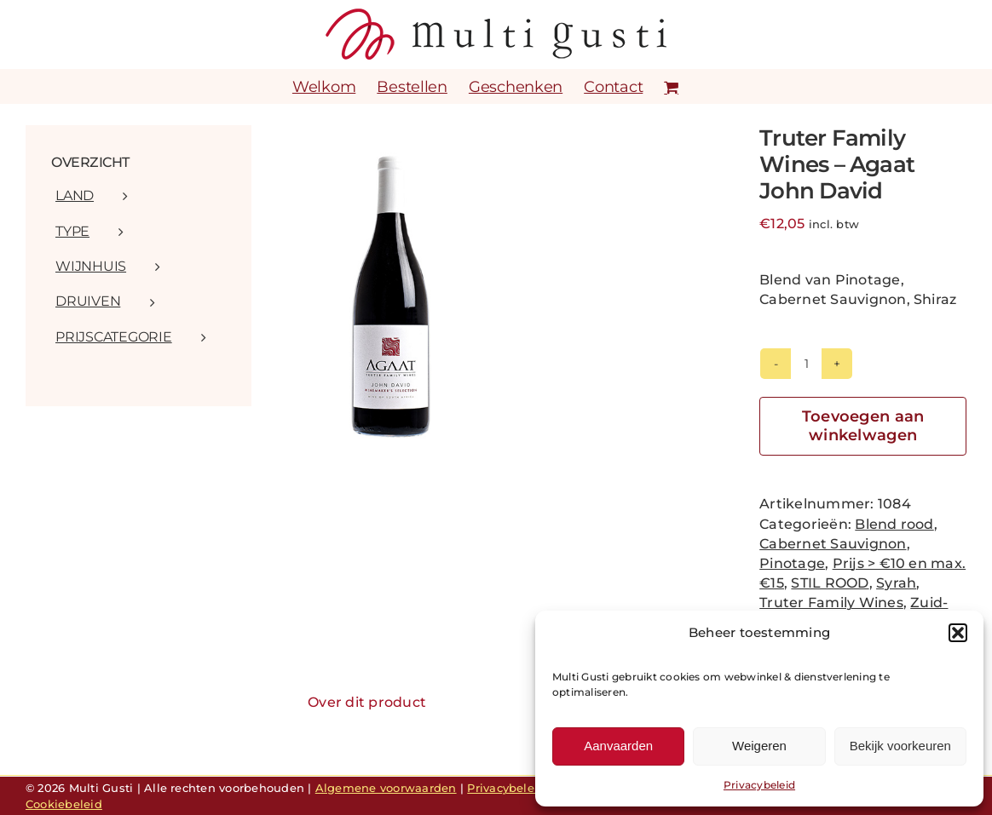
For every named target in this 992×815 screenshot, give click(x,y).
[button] (957, 632)
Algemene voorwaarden (386, 788)
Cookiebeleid (64, 804)
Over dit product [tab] (367, 702)
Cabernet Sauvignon (832, 544)
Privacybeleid (759, 784)
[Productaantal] (806, 363)
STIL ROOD (829, 583)
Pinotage (792, 563)
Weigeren (759, 745)
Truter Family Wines (831, 602)
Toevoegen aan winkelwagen (863, 426)
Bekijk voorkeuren (900, 745)
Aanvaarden (618, 745)
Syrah (896, 583)
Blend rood (894, 524)
